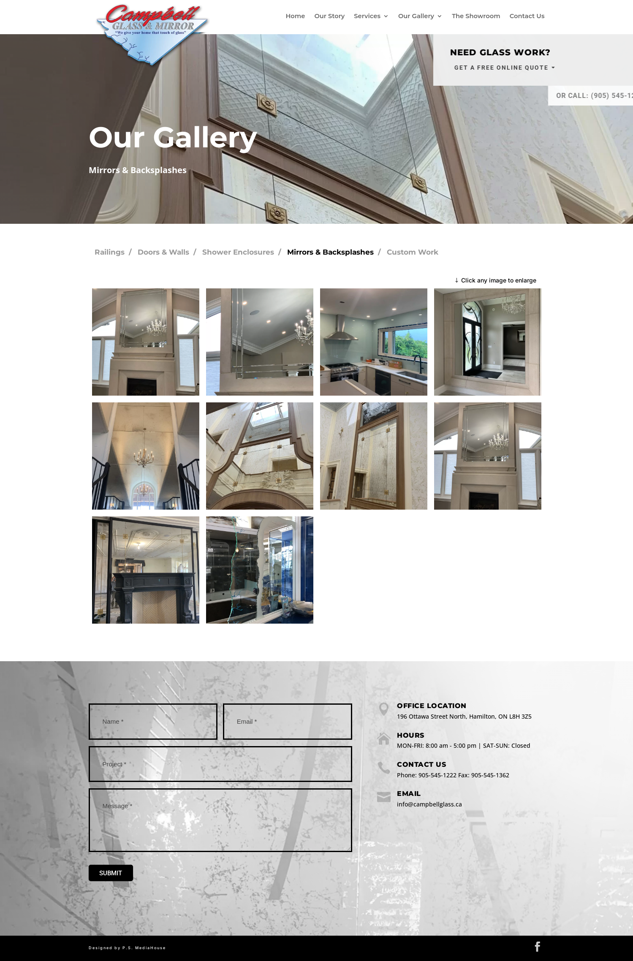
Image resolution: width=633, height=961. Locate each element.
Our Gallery (416, 16)
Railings (110, 252)
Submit (110, 873)
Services (367, 16)
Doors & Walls (163, 252)
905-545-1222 (437, 775)
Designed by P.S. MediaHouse (127, 947)
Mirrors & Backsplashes (330, 252)
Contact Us (527, 16)
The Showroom (476, 16)
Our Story (329, 16)
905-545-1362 (490, 775)
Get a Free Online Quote (539, 67)
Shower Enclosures (238, 252)
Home (295, 16)
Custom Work (412, 252)
